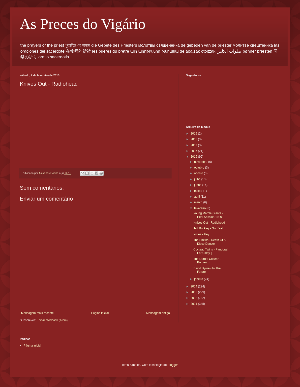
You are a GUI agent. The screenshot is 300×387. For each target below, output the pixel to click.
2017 (194, 145)
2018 (194, 139)
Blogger (173, 365)
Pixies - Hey (201, 234)
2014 (194, 286)
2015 (194, 156)
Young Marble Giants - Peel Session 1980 (208, 214)
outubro (199, 167)
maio (197, 191)
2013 (194, 292)
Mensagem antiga (158, 313)
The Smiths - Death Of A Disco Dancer (209, 241)
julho (197, 179)
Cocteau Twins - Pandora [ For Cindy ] (210, 251)
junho (198, 185)
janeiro (199, 279)
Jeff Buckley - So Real (208, 228)
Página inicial (100, 313)
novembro (201, 162)
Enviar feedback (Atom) (51, 320)
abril (197, 196)
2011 (194, 304)
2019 (194, 133)
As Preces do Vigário (83, 24)
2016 (194, 151)
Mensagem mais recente (37, 313)
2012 (194, 298)
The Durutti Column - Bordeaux (207, 260)
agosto (199, 173)
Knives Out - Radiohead (209, 222)
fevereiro (200, 208)
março (198, 202)
